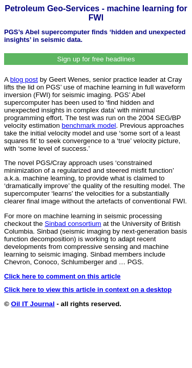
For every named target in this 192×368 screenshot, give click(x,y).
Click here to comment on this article (62, 276)
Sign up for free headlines (96, 59)
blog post (24, 79)
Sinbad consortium (73, 223)
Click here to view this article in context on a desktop (88, 289)
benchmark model (89, 125)
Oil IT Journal (33, 304)
